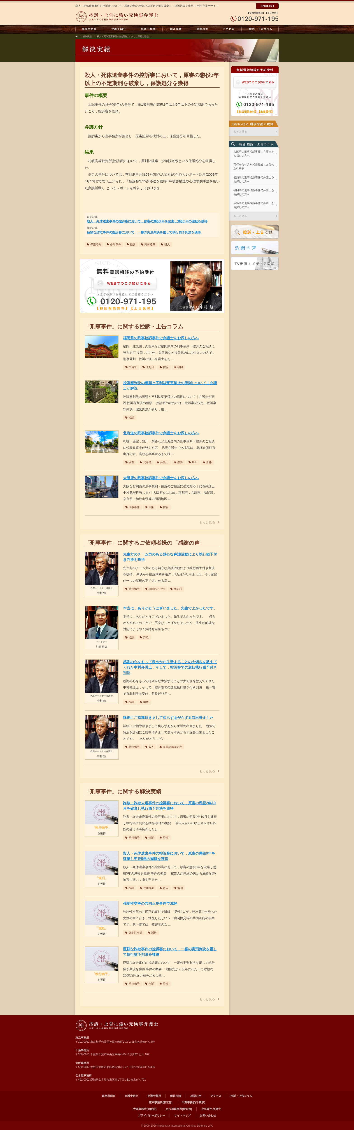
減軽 (152, 932)
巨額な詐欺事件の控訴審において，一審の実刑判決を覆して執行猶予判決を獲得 (144, 232)
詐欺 (144, 637)
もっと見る (209, 522)
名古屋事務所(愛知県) (179, 1109)
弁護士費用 (148, 29)
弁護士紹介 (118, 29)
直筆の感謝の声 (171, 747)
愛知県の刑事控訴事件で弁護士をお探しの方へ (253, 179)
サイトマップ (182, 1115)
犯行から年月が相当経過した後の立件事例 (253, 166)
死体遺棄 (148, 244)
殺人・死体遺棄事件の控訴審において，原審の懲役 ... (124, 36)
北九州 (148, 367)
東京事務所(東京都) (160, 1102)
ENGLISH (267, 6)
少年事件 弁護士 (211, 1109)
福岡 (178, 367)
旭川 (193, 462)
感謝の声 (202, 29)
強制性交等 (133, 932)
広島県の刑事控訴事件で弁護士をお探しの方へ (253, 205)
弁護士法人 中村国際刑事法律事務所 (117, 1025)
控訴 (131, 244)
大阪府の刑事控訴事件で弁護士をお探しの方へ (253, 153)
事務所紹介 (89, 29)
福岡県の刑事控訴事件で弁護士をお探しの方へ (253, 192)
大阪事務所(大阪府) (144, 1109)
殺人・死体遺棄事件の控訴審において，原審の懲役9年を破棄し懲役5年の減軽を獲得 (147, 221)
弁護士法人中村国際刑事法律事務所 (117, 16)
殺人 (165, 244)
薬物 (144, 702)
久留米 (131, 367)
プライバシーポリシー (151, 1115)
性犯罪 (176, 589)
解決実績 (176, 29)
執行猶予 (132, 589)
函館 (129, 462)
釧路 (207, 462)
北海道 (145, 462)
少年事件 (114, 244)
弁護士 (162, 462)
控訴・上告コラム (260, 29)
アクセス (228, 29)
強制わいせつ (155, 589)
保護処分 (94, 244)
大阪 (149, 507)
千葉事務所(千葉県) (193, 1102)
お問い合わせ (208, 1115)
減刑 (178, 888)
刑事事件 (132, 507)
